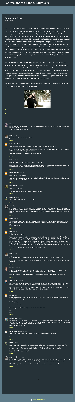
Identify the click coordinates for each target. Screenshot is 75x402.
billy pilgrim (13, 185)
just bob (12, 197)
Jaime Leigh (13, 280)
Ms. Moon (12, 124)
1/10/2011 (19, 318)
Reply (11, 132)
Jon (10, 206)
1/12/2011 (21, 357)
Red (10, 231)
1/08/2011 (20, 280)
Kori (10, 159)
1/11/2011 (16, 342)
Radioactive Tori (14, 144)
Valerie (11, 267)
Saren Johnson (14, 172)
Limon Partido (13, 357)
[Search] (51, 3)
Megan (11, 295)
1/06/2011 (18, 124)
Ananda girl (13, 318)
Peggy (11, 218)
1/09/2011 (16, 295)
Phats (11, 342)
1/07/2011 (17, 267)
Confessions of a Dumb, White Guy (27, 3)
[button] (6, 23)
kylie (11, 135)
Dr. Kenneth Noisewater (16, 331)
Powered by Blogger (37, 399)
